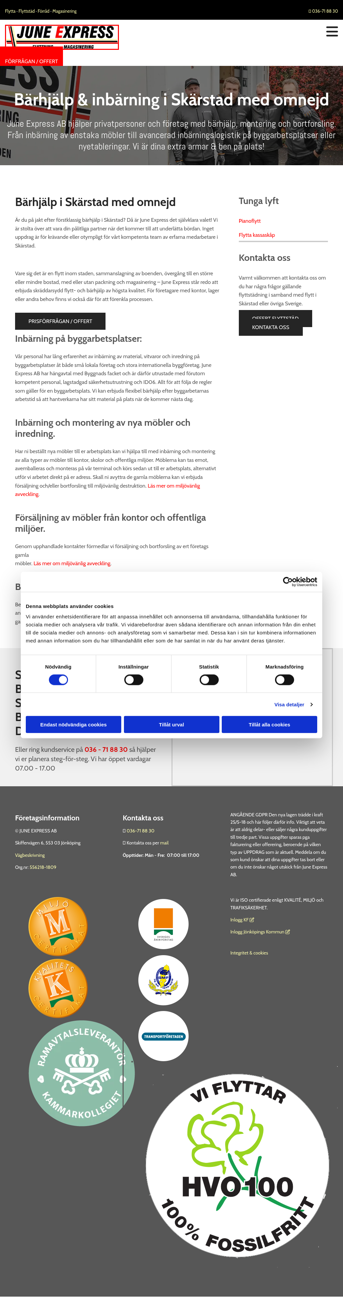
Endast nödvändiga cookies (73, 724)
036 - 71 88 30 (106, 749)
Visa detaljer (289, 704)
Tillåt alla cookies (269, 724)
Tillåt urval (171, 724)
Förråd (44, 11)
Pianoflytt (250, 221)
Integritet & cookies (249, 953)
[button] (31, 61)
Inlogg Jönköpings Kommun (260, 932)
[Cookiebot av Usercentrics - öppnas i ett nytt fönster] (288, 582)
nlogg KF (240, 920)
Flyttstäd (27, 11)
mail (164, 843)
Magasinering (65, 11)
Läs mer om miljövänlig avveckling (71, 563)
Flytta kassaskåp (257, 235)
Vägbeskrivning (30, 855)
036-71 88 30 (323, 11)
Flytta (10, 11)
